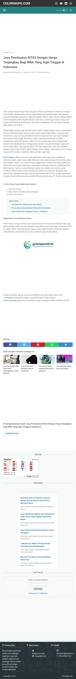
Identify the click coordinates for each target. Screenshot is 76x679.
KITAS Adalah (8, 157)
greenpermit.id (15, 300)
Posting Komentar (43, 72)
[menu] (6, 9)
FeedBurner (43, 593)
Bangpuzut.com (38, 653)
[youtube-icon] (60, 3)
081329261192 (65, 656)
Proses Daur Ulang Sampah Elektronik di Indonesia (31, 207)
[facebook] (10, 344)
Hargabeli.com (40, 656)
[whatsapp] (52, 344)
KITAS (69, 117)
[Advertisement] (38, 32)
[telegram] (66, 344)
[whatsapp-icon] (70, 3)
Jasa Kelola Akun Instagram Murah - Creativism (29, 211)
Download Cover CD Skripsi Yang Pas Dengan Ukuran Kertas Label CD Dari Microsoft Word (35, 500)
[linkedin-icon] (65, 3)
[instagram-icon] (55, 3)
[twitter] (24, 344)
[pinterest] (38, 344)
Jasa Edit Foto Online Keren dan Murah (26, 204)
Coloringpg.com (16, 3)
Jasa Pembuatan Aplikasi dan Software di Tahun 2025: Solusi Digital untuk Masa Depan (37, 516)
